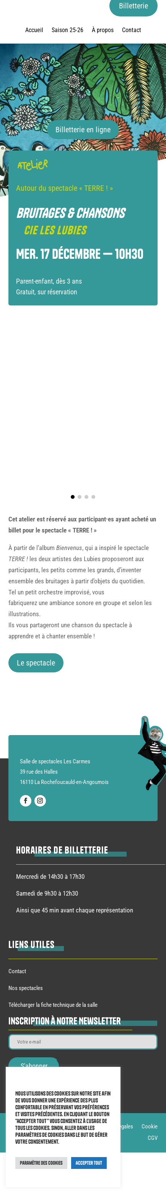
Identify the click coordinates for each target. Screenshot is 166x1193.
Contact (131, 31)
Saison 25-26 (67, 31)
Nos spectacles (25, 988)
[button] (73, 497)
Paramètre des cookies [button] (41, 1163)
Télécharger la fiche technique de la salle (53, 1004)
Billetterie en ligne (83, 129)
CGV (153, 1138)
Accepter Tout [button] (89, 1163)
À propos (103, 31)
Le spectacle (36, 662)
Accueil (34, 31)
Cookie (150, 1127)
